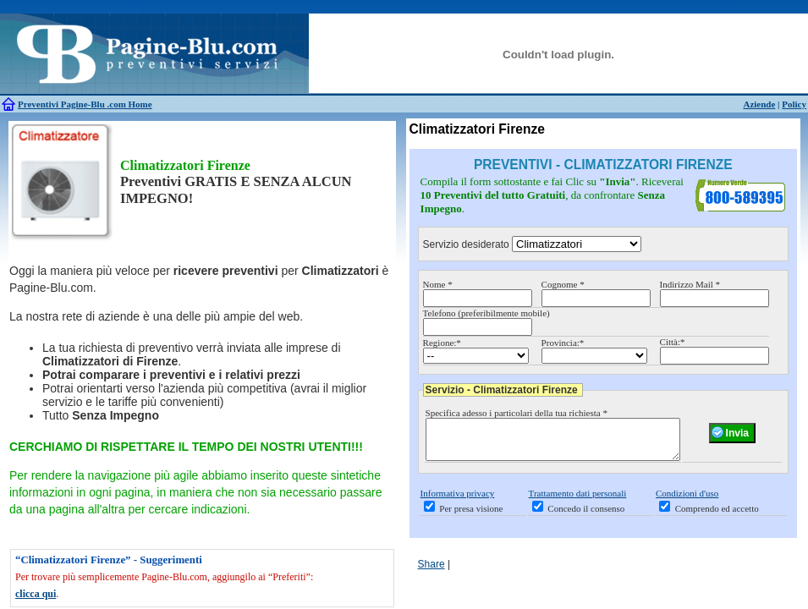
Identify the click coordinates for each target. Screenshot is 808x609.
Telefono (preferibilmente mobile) (486, 313)
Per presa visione (471, 516)
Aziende (759, 104)
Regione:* (442, 342)
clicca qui (35, 594)
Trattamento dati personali (578, 501)
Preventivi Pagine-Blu (62, 104)
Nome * (438, 284)
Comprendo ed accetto (717, 516)
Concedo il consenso (585, 516)
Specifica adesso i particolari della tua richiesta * (516, 413)
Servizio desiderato (466, 244)
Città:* (672, 342)
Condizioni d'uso (687, 501)
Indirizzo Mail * (690, 284)
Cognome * (563, 284)
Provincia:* (563, 342)
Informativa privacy (457, 501)
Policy (794, 104)
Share (431, 572)
